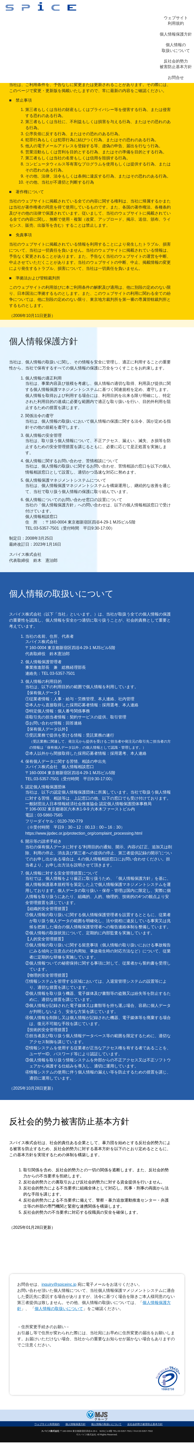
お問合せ (176, 77)
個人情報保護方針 (176, 34)
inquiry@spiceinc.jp (58, 1284)
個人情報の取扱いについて (176, 47)
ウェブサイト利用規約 (176, 20)
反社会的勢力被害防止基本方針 (176, 64)
